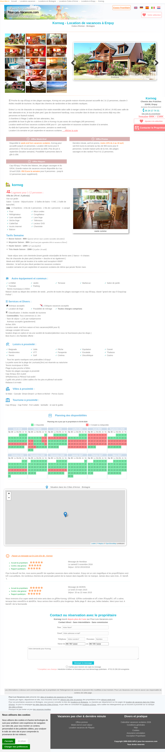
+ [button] (9, 500)
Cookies (135, 736)
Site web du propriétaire (151, 114)
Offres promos (82, 728)
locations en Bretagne (79, 708)
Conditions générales (136, 731)
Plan (136, 734)
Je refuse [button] (22, 741)
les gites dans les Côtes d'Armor (45, 710)
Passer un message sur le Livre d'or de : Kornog (28, 562)
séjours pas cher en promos (71, 706)
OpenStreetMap (111, 549)
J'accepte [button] (8, 741)
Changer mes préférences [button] (16, 747)
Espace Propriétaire (121, 8)
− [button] (9, 504)
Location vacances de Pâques (81, 734)
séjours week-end (108, 706)
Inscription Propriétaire (135, 742)
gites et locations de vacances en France (56, 703)
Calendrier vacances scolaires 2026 (136, 728)
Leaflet (93, 549)
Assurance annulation (136, 739)
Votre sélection (151, 15)
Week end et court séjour (81, 731)
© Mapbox (100, 549)
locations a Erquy (89, 710)
